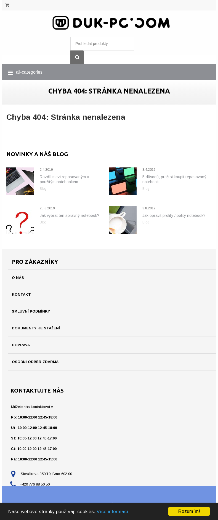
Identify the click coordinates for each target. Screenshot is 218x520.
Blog (43, 189)
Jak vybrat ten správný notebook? (69, 215)
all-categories (29, 72)
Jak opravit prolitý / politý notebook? (174, 215)
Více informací (112, 511)
